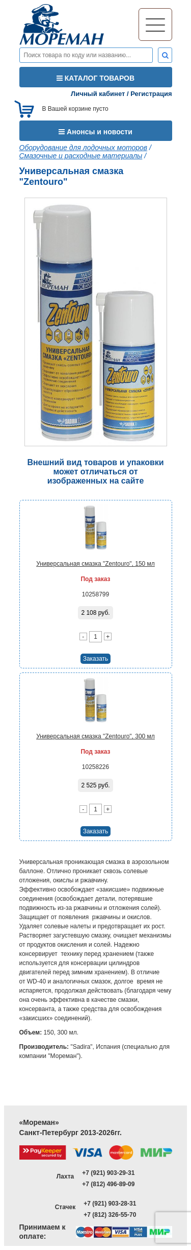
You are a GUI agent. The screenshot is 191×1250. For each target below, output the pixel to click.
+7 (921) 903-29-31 (108, 1172)
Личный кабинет (98, 94)
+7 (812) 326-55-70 (110, 1214)
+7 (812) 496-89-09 (108, 1184)
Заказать (95, 658)
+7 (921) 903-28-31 (110, 1203)
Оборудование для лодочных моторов (83, 147)
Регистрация (151, 94)
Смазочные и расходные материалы (81, 156)
